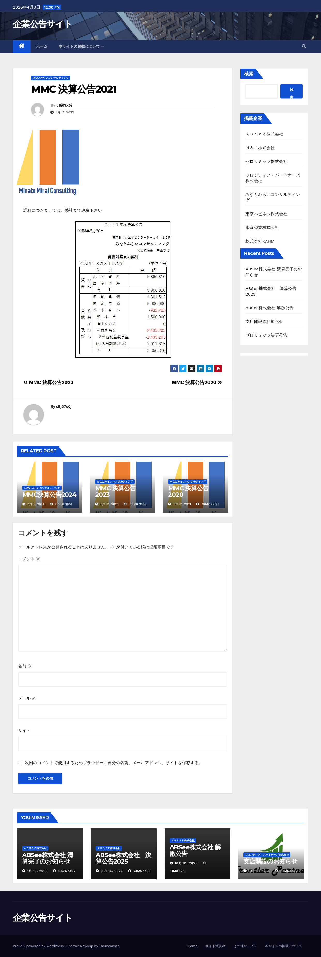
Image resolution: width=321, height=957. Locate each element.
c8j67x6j (64, 105)
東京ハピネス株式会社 (266, 213)
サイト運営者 (215, 946)
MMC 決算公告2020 (197, 382)
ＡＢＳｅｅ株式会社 (264, 134)
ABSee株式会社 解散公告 (269, 307)
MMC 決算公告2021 (73, 89)
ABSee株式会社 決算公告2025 (123, 858)
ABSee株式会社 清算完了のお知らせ (47, 858)
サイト (24, 730)
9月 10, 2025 (259, 871)
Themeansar (109, 946)
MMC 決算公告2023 (48, 382)
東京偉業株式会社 (262, 227)
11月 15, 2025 (112, 871)
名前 (25, 666)
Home (192, 946)
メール (27, 698)
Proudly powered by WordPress (39, 946)
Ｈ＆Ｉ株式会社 (260, 147)
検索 (248, 73)
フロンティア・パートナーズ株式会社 (267, 854)
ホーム (42, 46)
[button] (304, 46)
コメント (29, 558)
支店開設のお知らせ (264, 321)
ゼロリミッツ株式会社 (266, 161)
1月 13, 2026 (37, 871)
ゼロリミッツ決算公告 (266, 335)
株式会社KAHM (259, 241)
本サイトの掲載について (81, 46)
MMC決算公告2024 (49, 494)
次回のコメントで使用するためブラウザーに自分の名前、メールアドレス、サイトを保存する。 (114, 762)
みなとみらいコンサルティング (51, 77)
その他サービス (245, 946)
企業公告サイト (42, 24)
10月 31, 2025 (186, 863)
